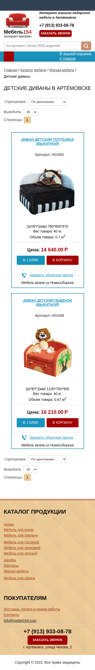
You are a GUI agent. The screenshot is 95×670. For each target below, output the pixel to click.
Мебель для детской (20, 553)
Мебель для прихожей (22, 548)
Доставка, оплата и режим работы (32, 609)
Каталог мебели (33, 70)
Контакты (11, 615)
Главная (10, 70)
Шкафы (10, 560)
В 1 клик (30, 260)
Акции (9, 524)
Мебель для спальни (21, 535)
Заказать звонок (55, 33)
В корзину (62, 260)
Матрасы (11, 566)
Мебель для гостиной (21, 542)
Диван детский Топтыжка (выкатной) (47, 141)
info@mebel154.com (20, 621)
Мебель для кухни (19, 530)
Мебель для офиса (19, 578)
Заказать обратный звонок (51, 275)
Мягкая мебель (61, 70)
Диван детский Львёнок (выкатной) (47, 302)
